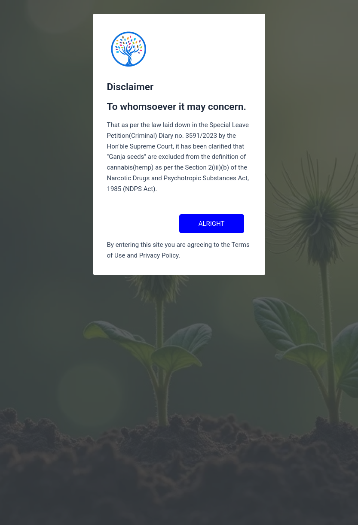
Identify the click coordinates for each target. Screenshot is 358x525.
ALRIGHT (212, 224)
